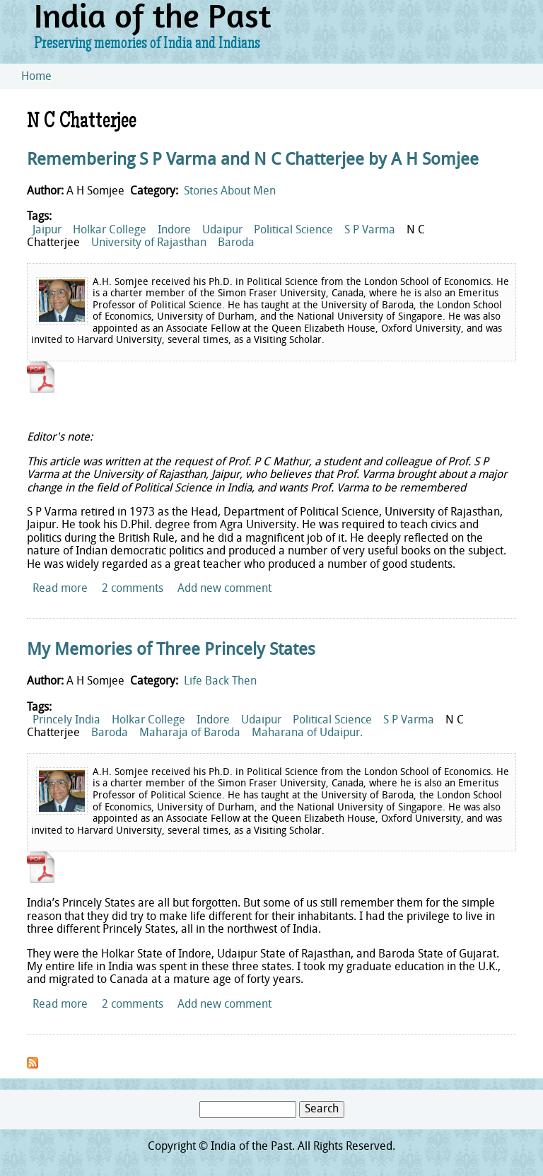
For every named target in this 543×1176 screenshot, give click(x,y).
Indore (174, 230)
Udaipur (222, 230)
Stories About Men (230, 191)
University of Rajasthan (148, 243)
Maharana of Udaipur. (307, 733)
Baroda (236, 243)
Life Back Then (220, 681)
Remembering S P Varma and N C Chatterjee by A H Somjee (253, 160)
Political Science (293, 230)
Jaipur (47, 230)
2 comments (132, 589)
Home (36, 77)
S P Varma (369, 230)
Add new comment (224, 589)
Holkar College (109, 230)
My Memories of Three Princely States (171, 650)
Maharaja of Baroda (189, 733)
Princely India (66, 720)
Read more (60, 589)
